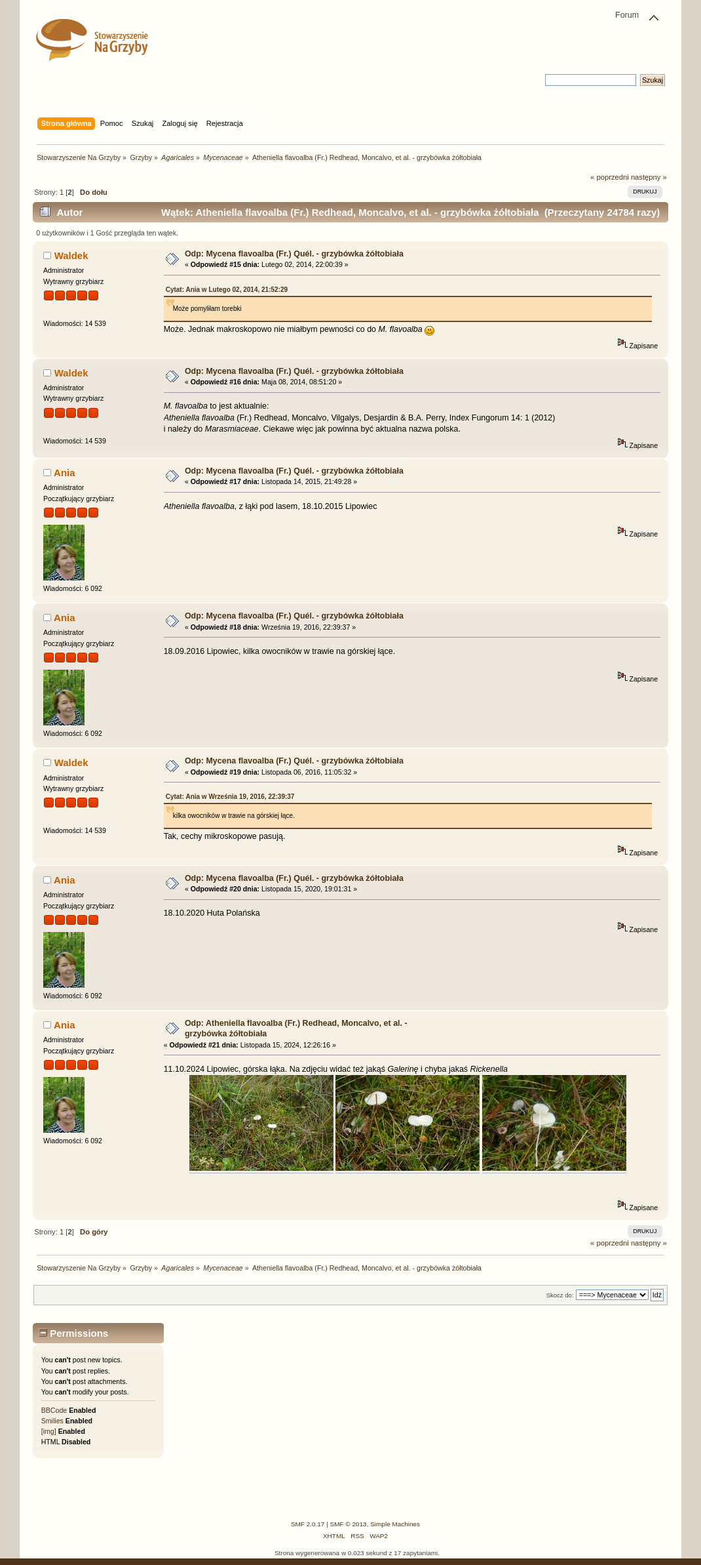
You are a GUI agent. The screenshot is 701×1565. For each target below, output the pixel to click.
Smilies (52, 1421)
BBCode (54, 1410)
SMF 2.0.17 (308, 1524)
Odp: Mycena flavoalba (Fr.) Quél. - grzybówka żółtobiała (294, 253)
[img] (48, 1431)
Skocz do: (560, 1295)
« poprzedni (609, 177)
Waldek (71, 255)
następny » (649, 177)
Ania (64, 472)
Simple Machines (395, 1524)
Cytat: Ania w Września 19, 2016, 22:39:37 (230, 796)
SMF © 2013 (348, 1524)
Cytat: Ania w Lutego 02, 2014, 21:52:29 (227, 289)
